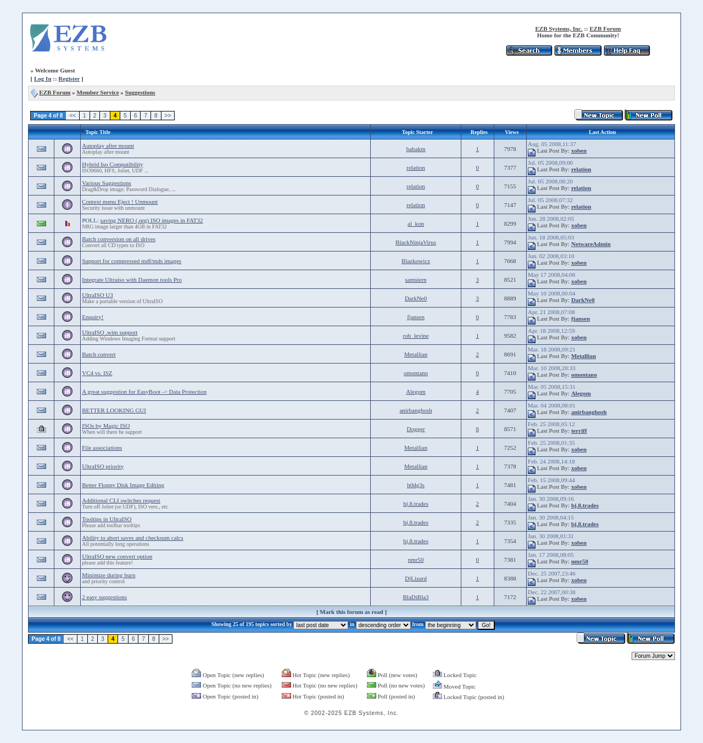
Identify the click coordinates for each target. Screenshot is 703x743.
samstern (416, 279)
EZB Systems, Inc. (558, 28)
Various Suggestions (106, 183)
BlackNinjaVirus (415, 242)
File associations (102, 447)
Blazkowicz (415, 261)
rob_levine (416, 335)
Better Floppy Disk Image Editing (123, 485)
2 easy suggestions (104, 597)
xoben (579, 150)
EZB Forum (605, 28)
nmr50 (416, 559)
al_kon (416, 223)
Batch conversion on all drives (118, 239)
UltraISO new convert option (117, 556)
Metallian (415, 354)
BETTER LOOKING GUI (114, 410)
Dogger (416, 429)
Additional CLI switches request (121, 500)
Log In (43, 78)
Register (69, 78)
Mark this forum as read (351, 611)
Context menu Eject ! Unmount (120, 201)
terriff (579, 430)
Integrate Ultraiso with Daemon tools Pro (132, 279)
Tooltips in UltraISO (106, 519)
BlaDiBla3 (416, 597)
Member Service (98, 92)
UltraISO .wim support (109, 332)
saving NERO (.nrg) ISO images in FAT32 (152, 220)
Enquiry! (92, 317)
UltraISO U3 (97, 295)
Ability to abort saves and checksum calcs (132, 537)
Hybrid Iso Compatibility (112, 164)
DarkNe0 (416, 298)
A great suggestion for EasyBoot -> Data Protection (144, 391)
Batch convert (98, 354)
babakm (416, 149)
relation (415, 167)
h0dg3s (416, 485)
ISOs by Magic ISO (106, 425)
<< (72, 116)
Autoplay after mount (108, 145)
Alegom (415, 391)
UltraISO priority (103, 466)
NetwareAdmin (591, 244)
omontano (416, 373)
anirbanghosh (415, 410)
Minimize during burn (108, 575)
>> (168, 116)
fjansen (416, 317)
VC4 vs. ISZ (97, 373)
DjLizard (416, 578)
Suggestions (140, 92)
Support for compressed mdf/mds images (131, 261)
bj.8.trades (415, 503)
